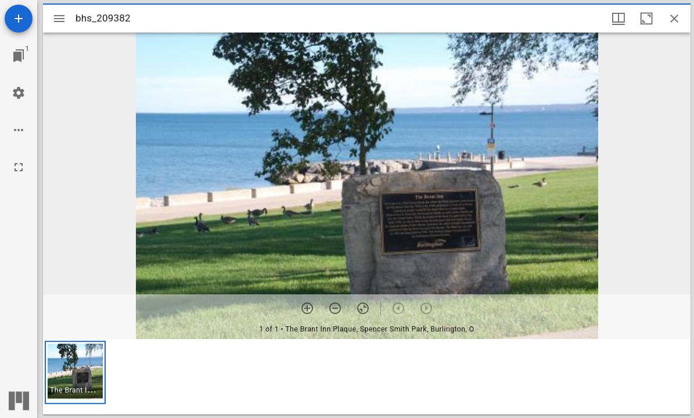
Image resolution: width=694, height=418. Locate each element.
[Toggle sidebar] (59, 19)
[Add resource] (19, 19)
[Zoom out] (335, 308)
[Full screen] (19, 167)
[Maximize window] (646, 19)
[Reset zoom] (363, 308)
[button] (75, 372)
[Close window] (674, 19)
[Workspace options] (19, 130)
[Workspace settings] (19, 93)
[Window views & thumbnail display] (618, 19)
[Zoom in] (307, 308)
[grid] (367, 377)
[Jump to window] (19, 56)
